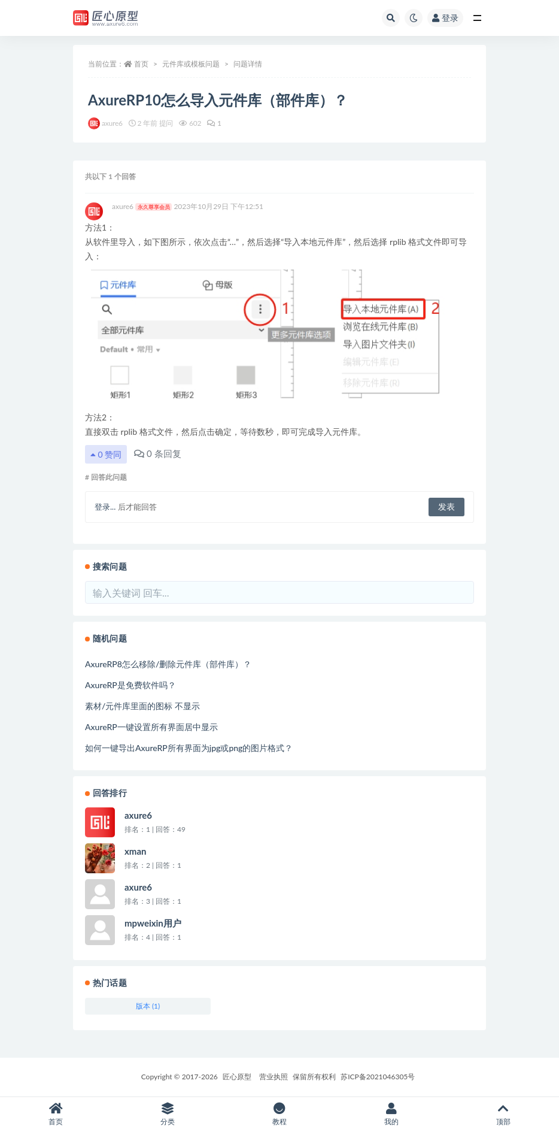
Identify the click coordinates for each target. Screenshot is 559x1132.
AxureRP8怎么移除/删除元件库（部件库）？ (168, 664)
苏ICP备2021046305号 (378, 1076)
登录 (445, 18)
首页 (141, 63)
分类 (168, 1114)
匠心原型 (237, 1076)
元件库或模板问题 (191, 63)
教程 (280, 1114)
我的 (391, 1114)
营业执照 (273, 1076)
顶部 (503, 1114)
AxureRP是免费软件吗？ (130, 685)
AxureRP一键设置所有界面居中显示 (151, 727)
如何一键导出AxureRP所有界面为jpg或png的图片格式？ (189, 748)
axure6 (142, 206)
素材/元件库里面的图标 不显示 (142, 706)
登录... (105, 506)
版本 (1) (148, 1005)
